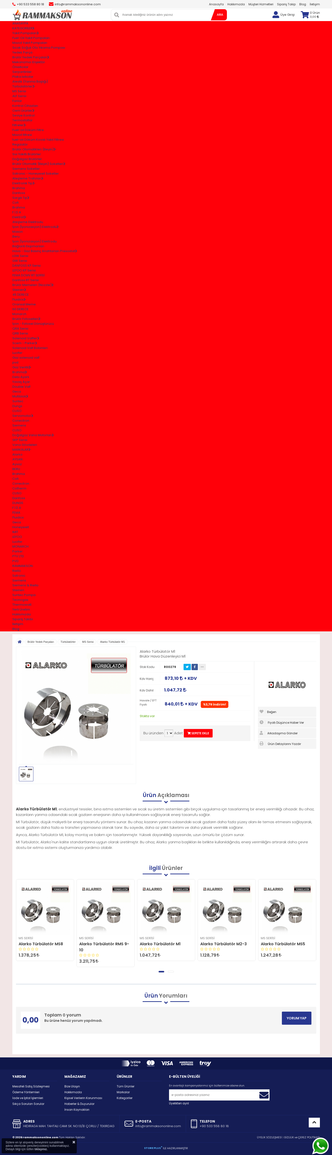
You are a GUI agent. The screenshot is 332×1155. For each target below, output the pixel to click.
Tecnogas (20, 599)
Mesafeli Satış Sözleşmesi (31, 1086)
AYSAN (17, 459)
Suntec (17, 401)
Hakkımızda (236, 4)
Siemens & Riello (25, 585)
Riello (16, 570)
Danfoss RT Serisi (25, 280)
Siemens (19, 425)
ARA (220, 14)
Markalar (123, 1092)
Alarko (17, 454)
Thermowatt (21, 604)
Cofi (15, 202)
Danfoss (18, 193)
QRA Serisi (20, 328)
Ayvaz (17, 464)
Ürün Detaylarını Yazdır (280, 744)
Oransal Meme (24, 304)
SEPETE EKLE (198, 733)
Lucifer (17, 352)
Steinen (18, 590)
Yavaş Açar (21, 382)
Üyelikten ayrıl (179, 1103)
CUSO (17, 411)
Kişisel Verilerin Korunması (83, 1098)
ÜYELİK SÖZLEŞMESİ (269, 1137)
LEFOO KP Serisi (24, 270)
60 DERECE (20, 309)
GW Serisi (19, 260)
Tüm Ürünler (125, 1086)
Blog (302, 4)
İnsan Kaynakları (76, 1110)
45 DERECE (20, 294)
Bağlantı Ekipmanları (28, 246)
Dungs (17, 406)
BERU (16, 469)
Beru (16, 236)
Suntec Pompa (24, 595)
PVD (15, 561)
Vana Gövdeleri (24, 444)
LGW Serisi (20, 256)
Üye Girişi (287, 14)
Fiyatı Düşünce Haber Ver (282, 722)
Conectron (20, 420)
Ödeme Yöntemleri (25, 1092)
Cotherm (19, 488)
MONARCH (20, 546)
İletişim (315, 4)
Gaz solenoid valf (25, 357)
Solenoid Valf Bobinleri (30, 348)
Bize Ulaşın (72, 1086)
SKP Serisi (19, 440)
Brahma (18, 188)
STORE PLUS (153, 1148)
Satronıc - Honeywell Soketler (35, 173)
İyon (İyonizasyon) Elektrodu (34, 241)
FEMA (16, 512)
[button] (161, 971)
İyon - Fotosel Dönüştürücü (33, 323)
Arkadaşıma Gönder (279, 733)
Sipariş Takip (286, 4)
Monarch (19, 314)
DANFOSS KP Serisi (26, 265)
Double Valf (21, 386)
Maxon (17, 231)
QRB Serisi (20, 333)
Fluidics (18, 517)
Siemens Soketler (26, 168)
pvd (15, 362)
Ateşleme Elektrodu (27, 222)
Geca (16, 391)
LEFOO (17, 537)
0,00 (314, 17)
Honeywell (20, 527)
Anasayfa (216, 4)
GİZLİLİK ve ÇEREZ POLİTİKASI (302, 1137)
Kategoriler (124, 1098)
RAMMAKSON (22, 566)
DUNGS (17, 503)
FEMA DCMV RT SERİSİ (28, 275)
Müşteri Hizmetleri (260, 4)
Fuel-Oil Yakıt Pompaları (31, 38)
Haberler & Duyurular (79, 1104)
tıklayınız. (40, 1149)
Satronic (18, 575)
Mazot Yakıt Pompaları (29, 42)
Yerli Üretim (21, 609)
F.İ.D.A (16, 212)
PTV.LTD (18, 556)
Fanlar (17, 101)
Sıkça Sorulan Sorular (28, 1104)
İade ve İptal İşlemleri (27, 1098)
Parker (17, 551)
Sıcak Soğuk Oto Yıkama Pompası (38, 47)
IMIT (15, 532)
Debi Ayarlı (20, 377)
